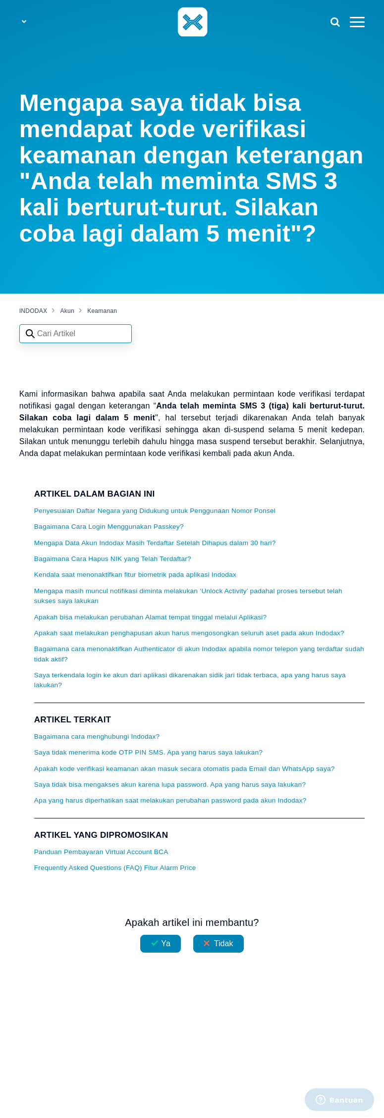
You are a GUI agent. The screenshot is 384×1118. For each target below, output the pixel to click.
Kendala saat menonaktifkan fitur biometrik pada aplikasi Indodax (135, 574)
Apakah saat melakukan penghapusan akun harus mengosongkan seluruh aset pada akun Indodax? (189, 633)
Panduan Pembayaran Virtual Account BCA (101, 852)
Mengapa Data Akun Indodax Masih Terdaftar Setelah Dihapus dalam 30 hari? (155, 543)
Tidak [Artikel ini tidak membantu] (223, 943)
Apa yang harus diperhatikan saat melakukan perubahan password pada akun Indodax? (170, 800)
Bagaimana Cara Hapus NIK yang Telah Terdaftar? (112, 558)
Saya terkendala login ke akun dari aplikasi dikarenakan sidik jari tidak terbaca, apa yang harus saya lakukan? (190, 680)
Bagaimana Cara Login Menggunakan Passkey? (109, 526)
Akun (67, 310)
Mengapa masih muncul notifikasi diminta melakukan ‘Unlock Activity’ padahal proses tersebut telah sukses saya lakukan (188, 596)
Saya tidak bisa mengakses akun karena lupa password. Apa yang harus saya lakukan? (170, 784)
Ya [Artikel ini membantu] (165, 943)
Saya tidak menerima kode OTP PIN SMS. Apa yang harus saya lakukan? (148, 752)
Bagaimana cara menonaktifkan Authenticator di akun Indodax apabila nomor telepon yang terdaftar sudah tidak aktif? (199, 653)
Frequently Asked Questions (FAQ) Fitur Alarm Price (115, 867)
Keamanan (102, 310)
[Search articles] (75, 333)
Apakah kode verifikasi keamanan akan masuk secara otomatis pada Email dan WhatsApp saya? (184, 768)
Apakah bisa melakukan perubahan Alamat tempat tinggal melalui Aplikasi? (150, 617)
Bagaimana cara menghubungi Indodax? (97, 736)
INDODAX (33, 310)
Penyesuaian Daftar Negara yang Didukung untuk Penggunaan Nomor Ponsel (154, 510)
